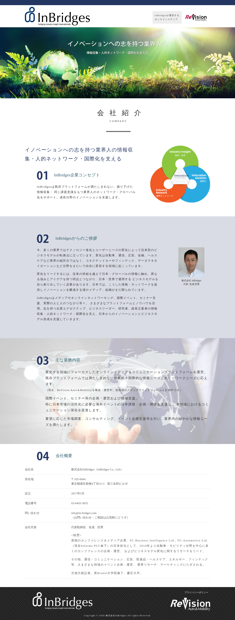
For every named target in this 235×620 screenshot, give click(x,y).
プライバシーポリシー (196, 592)
